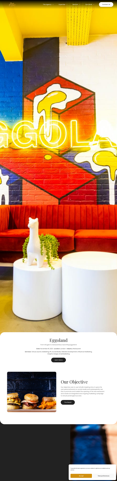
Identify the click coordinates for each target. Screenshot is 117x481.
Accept (81, 476)
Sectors (76, 4)
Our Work (89, 4)
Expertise (63, 4)
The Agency (48, 4)
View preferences (103, 476)
